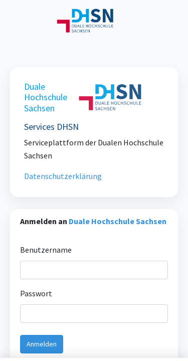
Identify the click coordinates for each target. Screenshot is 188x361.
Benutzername (46, 263)
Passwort (36, 306)
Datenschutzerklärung (63, 176)
